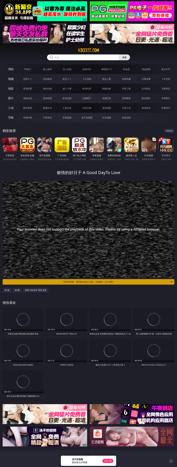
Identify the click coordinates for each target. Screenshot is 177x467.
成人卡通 (67, 88)
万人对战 (67, 69)
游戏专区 (86, 69)
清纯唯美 (126, 98)
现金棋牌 (146, 69)
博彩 (11, 69)
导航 (11, 117)
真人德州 (47, 69)
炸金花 (126, 69)
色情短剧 (126, 117)
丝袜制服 (126, 78)
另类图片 (165, 98)
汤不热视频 (86, 117)
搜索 (124, 57)
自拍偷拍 (47, 78)
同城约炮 (27, 117)
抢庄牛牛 (165, 69)
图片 (11, 98)
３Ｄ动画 (86, 78)
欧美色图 (67, 98)
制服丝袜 (106, 88)
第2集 (17, 290)
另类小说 (126, 107)
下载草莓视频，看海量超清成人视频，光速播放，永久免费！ (117, 282)
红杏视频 (106, 117)
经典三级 (126, 88)
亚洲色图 (47, 98)
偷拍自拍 (47, 88)
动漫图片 (86, 98)
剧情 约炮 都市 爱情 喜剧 (35, 290)
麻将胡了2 (106, 69)
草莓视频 (67, 117)
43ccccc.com (88, 50)
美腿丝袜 (106, 98)
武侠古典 (86, 107)
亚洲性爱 (27, 88)
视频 (11, 79)
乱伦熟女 (146, 88)
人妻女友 (67, 107)
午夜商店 (47, 117)
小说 (11, 108)
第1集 (7, 290)
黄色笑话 (146, 107)
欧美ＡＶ (67, 78)
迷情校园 (106, 107)
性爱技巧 (165, 107)
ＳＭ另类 (165, 78)
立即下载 (108, 461)
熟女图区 (146, 98)
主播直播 (146, 78)
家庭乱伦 (47, 107)
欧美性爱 (86, 88)
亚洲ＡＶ (27, 78)
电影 (11, 88)
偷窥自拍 (27, 98)
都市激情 (27, 107)
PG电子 (27, 69)
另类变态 (165, 88)
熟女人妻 (106, 78)
